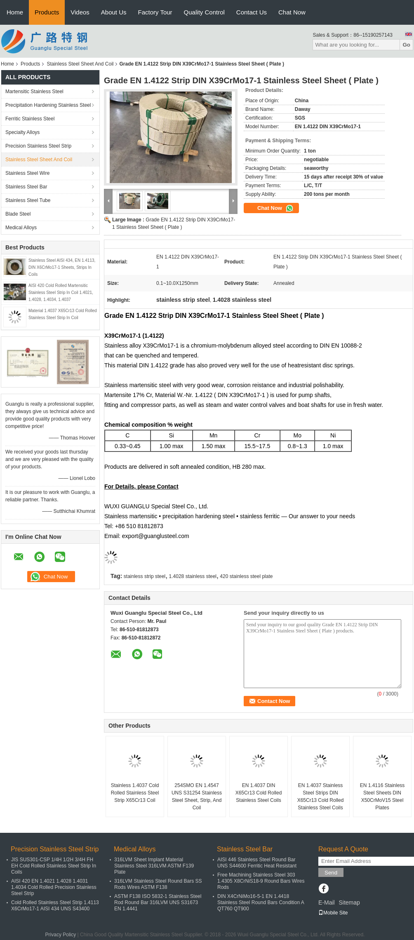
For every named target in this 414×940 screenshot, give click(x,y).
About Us (114, 12)
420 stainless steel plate (246, 576)
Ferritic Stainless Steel (29, 119)
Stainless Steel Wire (27, 173)
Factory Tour (155, 12)
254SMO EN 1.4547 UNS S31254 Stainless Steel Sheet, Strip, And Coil (197, 797)
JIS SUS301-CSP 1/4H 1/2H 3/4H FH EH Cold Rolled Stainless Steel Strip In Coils (53, 866)
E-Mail (326, 902)
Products (47, 12)
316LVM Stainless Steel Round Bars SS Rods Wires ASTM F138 (158, 884)
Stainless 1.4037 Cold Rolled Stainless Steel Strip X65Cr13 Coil (135, 793)
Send (331, 873)
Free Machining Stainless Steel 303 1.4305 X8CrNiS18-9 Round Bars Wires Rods (260, 881)
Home (15, 12)
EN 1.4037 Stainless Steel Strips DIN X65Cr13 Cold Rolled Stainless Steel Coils (320, 797)
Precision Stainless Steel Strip (38, 146)
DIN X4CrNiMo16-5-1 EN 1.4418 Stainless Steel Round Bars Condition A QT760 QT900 (260, 902)
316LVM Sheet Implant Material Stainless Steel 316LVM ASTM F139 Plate (154, 866)
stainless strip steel (144, 576)
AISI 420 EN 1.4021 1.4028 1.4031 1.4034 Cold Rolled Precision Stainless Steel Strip (53, 887)
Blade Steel (18, 214)
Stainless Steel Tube (27, 200)
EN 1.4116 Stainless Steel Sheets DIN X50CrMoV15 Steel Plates (382, 797)
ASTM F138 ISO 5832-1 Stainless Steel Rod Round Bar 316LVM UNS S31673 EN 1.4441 (157, 902)
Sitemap (349, 902)
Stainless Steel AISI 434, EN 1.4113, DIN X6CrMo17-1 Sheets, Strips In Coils (61, 267)
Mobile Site (333, 913)
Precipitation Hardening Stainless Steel (48, 105)
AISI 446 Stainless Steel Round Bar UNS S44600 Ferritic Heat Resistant (256, 863)
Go (406, 45)
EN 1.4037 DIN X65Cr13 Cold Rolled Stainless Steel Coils (258, 793)
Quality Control (204, 12)
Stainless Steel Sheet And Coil (80, 64)
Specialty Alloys (22, 132)
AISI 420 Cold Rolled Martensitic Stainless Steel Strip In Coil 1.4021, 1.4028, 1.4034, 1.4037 (60, 292)
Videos (80, 12)
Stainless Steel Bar (26, 187)
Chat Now (292, 12)
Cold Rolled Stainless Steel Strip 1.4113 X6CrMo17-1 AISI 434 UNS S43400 (55, 906)
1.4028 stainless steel (192, 576)
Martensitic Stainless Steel (34, 91)
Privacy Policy (60, 935)
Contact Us (251, 12)
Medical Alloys (21, 227)
